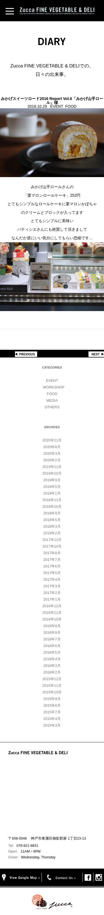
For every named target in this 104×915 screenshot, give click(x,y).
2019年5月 (51, 487)
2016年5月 (51, 652)
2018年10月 (52, 506)
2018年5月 (51, 520)
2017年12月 (52, 540)
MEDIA (52, 400)
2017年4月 (51, 579)
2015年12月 (52, 679)
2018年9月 (51, 513)
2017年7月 (51, 560)
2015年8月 (51, 705)
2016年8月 (51, 632)
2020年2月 (51, 460)
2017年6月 (51, 566)
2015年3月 (51, 725)
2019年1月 (51, 493)
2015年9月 (51, 699)
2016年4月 (51, 659)
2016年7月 (51, 639)
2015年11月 (52, 685)
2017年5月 (51, 573)
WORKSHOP (53, 387)
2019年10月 (52, 473)
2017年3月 (51, 586)
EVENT (52, 380)
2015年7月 (51, 712)
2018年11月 (52, 500)
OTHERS (51, 407)
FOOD (52, 394)
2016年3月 (51, 666)
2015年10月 (52, 692)
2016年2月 (51, 672)
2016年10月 (52, 619)
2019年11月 (52, 467)
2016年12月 (52, 606)
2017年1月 (51, 599)
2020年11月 (52, 440)
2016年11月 (52, 613)
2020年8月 (51, 447)
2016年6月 (51, 646)
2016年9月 (51, 626)
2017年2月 (51, 593)
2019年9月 (51, 480)
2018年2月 (51, 533)
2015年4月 (51, 719)
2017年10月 (52, 546)
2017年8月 (51, 553)
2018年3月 (51, 526)
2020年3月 (51, 453)
